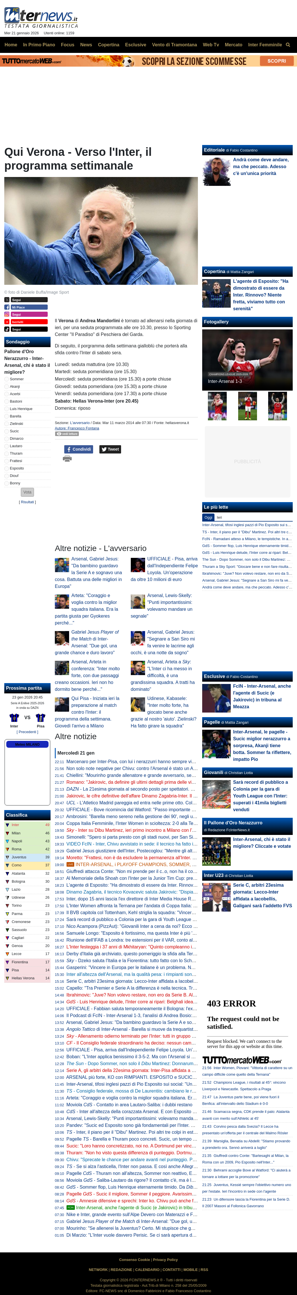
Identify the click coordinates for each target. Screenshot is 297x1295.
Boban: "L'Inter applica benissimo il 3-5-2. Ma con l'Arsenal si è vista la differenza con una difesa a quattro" (174, 1056)
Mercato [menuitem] (233, 44)
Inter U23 (213, 875)
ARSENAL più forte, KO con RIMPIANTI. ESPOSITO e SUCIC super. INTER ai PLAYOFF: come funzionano (175, 1077)
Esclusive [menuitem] (135, 44)
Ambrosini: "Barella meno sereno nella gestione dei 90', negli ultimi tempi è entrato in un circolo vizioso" (170, 816)
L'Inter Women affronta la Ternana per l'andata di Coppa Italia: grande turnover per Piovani (158, 905)
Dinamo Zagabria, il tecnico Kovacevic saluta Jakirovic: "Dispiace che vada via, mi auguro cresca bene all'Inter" (179, 892)
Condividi (79, 449)
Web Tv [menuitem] (211, 44)
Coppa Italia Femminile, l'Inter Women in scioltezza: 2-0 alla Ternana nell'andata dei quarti (157, 823)
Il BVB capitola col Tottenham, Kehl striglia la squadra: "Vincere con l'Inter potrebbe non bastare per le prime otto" (181, 912)
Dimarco (17, 438)
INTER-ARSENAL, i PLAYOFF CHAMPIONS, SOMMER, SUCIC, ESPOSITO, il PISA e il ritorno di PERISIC (180, 864)
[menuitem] (287, 45)
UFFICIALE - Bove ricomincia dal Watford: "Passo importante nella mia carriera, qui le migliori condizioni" (173, 809)
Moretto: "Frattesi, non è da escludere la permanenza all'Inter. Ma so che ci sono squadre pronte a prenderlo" (177, 857)
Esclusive (214, 676)
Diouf (14, 476)
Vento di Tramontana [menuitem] (174, 44)
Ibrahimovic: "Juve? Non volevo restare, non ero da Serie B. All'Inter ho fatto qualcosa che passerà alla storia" (178, 994)
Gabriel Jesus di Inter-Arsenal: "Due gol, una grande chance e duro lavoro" (162, 1221)
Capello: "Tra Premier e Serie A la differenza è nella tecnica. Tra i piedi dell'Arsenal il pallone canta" (167, 988)
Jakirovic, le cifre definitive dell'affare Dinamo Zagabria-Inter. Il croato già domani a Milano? (159, 795)
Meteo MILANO (27, 745)
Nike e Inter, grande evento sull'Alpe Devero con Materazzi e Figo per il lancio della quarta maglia (165, 1214)
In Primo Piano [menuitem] (39, 44)
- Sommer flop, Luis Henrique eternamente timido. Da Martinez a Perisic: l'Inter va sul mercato (172, 1187)
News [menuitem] (86, 44)
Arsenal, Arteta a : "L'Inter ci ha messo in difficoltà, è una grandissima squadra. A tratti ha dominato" (163, 675)
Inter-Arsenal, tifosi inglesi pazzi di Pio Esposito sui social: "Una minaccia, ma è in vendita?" (159, 1084)
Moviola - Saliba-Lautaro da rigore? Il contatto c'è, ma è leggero (136, 1180)
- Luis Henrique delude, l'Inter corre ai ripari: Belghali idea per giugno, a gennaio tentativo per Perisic (173, 1001)
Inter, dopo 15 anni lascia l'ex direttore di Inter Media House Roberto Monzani (145, 898)
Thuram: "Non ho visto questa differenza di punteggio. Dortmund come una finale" (149, 1152)
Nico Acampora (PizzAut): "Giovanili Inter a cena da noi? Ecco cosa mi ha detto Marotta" (156, 926)
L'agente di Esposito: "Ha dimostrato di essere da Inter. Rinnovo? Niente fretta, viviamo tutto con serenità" (173, 885)
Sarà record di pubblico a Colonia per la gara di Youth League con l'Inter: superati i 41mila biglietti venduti (173, 919)
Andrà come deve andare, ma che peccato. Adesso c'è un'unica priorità (261, 166)
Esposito (17, 468)
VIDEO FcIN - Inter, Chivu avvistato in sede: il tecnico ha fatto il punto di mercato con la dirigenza (165, 844)
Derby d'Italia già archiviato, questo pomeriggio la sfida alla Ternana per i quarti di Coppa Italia (161, 953)
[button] (27, 492)
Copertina (214, 271)
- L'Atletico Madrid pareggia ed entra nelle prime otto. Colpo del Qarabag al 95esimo (157, 802)
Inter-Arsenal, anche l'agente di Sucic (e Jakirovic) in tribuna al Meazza (143, 1207)
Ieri (219, 517)
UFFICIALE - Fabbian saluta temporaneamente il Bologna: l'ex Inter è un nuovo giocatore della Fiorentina (173, 1008)
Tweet (110, 449)
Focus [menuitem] (67, 44)
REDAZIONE (121, 1270)
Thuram (16, 453)
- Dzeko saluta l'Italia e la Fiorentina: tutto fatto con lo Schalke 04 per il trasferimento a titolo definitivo (173, 960)
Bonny (15, 483)
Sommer (17, 379)
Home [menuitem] (11, 44)
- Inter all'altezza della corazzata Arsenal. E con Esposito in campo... (141, 1111)
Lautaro (16, 446)
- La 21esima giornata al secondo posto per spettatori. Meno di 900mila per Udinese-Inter (164, 789)
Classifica (16, 815)
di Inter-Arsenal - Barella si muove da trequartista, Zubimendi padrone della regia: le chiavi (173, 1029)
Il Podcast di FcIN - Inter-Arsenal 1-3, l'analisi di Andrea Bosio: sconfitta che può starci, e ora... (162, 1015)
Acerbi (15, 394)
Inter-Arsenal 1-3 (225, 381)
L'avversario (80, 423)
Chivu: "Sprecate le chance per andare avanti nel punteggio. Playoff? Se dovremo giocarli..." (160, 1159)
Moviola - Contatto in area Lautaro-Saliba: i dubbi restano (129, 1104)
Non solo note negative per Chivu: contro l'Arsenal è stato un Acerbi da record (145, 768)
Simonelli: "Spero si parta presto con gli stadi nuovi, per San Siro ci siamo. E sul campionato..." (162, 837)
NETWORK (98, 1270)
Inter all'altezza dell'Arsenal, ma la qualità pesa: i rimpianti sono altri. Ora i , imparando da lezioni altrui (176, 974)
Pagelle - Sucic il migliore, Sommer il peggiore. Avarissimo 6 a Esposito (144, 1193)
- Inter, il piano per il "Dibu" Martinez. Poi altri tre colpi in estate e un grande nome (152, 1132)
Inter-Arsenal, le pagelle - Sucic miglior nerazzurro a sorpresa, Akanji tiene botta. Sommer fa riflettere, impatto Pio (262, 745)
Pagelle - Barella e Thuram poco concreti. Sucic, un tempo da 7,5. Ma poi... (146, 1139)
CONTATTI (171, 1270)
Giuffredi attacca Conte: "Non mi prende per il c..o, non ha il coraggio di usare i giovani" (155, 871)
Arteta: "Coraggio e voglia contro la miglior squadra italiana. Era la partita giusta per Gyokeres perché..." (86, 609)
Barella (15, 416)
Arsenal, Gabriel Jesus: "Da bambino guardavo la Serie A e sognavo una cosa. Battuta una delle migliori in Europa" (88, 572)
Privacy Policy (165, 1260)
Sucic (14, 431)
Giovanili (213, 772)
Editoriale (214, 150)
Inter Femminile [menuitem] (265, 44)
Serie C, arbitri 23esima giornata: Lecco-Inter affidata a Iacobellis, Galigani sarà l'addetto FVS (161, 981)
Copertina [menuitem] (108, 44)
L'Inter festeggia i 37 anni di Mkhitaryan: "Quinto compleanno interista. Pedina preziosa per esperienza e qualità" (180, 946)
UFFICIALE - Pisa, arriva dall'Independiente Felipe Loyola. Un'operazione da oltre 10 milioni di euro (167, 1049)
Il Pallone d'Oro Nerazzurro (233, 822)
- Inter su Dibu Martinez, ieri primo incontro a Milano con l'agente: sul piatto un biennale (159, 830)
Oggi (208, 517)
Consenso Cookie (134, 1260)
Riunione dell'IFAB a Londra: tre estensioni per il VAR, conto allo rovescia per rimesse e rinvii (160, 940)
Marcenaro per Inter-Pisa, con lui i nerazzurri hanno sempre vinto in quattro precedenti (154, 761)
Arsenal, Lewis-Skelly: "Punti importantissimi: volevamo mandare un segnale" (144, 1118)
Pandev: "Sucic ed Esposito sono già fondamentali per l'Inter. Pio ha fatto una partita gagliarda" (163, 1125)
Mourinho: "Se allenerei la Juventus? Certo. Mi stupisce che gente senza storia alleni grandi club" (165, 1228)
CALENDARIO (147, 1270)
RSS (204, 1270)
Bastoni (16, 401)
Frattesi (16, 461)
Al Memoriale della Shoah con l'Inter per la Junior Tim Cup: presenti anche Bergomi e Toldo (158, 878)
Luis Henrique (21, 409)
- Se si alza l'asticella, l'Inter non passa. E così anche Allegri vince (136, 1166)
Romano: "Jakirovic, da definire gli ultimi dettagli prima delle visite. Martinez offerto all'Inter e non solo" (175, 782)
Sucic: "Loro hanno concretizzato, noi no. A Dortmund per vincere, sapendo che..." (149, 1145)
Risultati (27, 502)
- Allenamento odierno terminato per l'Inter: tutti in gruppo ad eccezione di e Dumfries (163, 1036)
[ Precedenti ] (27, 732)
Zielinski (16, 423)
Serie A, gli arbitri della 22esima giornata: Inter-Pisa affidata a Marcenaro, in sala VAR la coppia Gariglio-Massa (179, 1070)
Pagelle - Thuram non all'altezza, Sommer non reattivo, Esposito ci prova (145, 1173)
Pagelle (212, 722)
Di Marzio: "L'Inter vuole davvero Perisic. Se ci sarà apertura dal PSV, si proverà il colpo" (156, 1235)
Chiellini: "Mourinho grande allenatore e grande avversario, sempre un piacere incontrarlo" (158, 775)
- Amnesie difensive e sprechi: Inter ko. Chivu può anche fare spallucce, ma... (150, 1200)
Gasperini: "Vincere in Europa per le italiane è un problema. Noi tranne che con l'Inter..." (155, 967)
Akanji (15, 386)
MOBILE (190, 1270)
